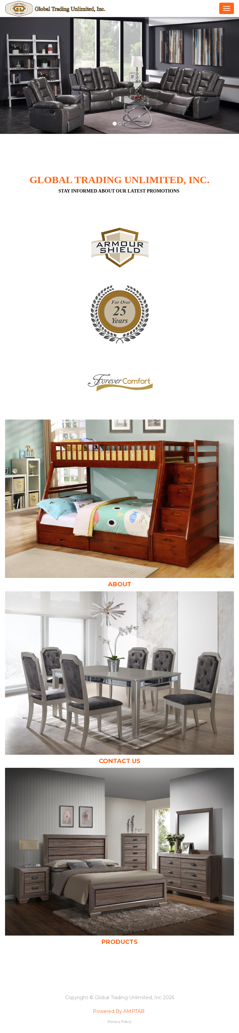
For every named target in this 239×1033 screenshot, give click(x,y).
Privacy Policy (119, 1021)
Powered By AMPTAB (118, 1011)
